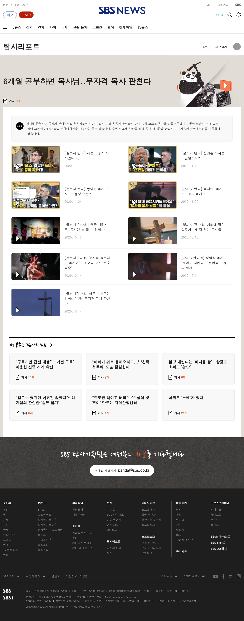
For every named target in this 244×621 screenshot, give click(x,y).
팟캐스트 (216, 514)
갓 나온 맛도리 (151, 543)
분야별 (7, 502)
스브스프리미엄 (220, 502)
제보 (178, 514)
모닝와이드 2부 (47, 525)
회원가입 (223, 4)
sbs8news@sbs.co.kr (128, 590)
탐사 (109, 553)
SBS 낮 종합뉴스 (82, 548)
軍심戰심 (77, 509)
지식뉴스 (216, 509)
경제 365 (112, 525)
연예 (110, 27)
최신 (6, 509)
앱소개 (180, 530)
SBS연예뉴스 (220, 536)
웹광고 (56, 576)
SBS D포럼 (219, 548)
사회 (52, 27)
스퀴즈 (215, 525)
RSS (178, 535)
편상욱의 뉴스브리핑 (50, 530)
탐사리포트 (113, 540)
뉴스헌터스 (44, 514)
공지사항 (181, 551)
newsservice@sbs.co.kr (125, 597)
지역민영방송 (194, 576)
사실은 (111, 509)
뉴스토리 (43, 545)
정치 (29, 27)
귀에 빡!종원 (149, 514)
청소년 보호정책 (187, 600)
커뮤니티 (216, 520)
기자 (178, 525)
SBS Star (218, 542)
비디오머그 (148, 502)
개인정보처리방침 (77, 576)
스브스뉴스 (148, 535)
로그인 (207, 4)
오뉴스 (42, 535)
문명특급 (147, 553)
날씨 (178, 509)
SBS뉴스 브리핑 (82, 543)
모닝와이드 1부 (47, 520)
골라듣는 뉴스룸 (82, 533)
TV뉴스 (142, 27)
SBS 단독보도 (115, 514)
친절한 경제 (114, 520)
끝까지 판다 (114, 548)
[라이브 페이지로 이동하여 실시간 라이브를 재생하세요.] (26, 14)
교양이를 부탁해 (151, 520)
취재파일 (125, 27)
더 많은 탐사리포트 (30, 345)
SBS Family (167, 576)
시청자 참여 (35, 576)
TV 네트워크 (10, 550)
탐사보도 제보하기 (215, 47)
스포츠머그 (148, 509)
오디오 (76, 525)
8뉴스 (17, 27)
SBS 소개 (11, 576)
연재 (109, 502)
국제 (64, 27)
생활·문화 (80, 27)
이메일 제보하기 (122, 470)
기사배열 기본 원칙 (165, 600)
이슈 (6, 555)
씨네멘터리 (79, 514)
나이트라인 (44, 540)
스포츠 (97, 27)
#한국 (219, 15)
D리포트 (112, 530)
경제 (41, 27)
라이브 (180, 520)
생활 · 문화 (9, 535)
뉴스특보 (43, 550)
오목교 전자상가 (151, 548)
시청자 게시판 (184, 540)
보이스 (76, 538)
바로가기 (181, 502)
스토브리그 (148, 525)
